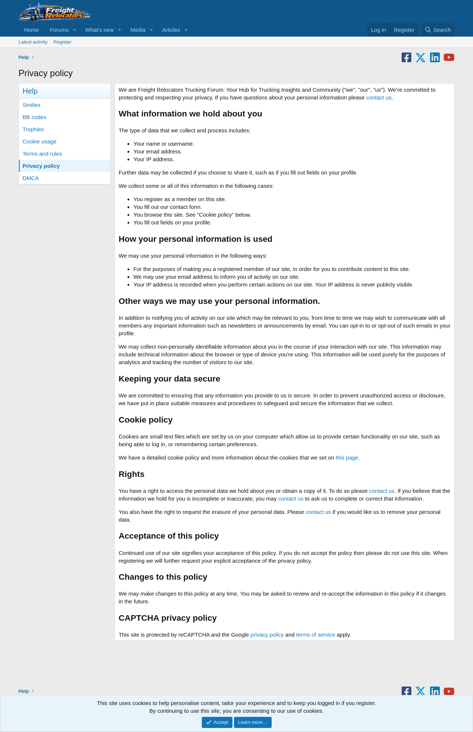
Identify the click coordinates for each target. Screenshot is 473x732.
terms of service (315, 634)
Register (62, 42)
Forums (59, 30)
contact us (378, 97)
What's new (99, 30)
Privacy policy (41, 166)
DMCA (31, 178)
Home (31, 30)
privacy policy (267, 634)
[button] (74, 30)
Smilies (31, 105)
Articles (171, 30)
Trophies (33, 129)
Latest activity (33, 42)
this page (347, 457)
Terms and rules (42, 153)
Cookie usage (40, 141)
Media (138, 30)
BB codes (34, 117)
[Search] (438, 30)
